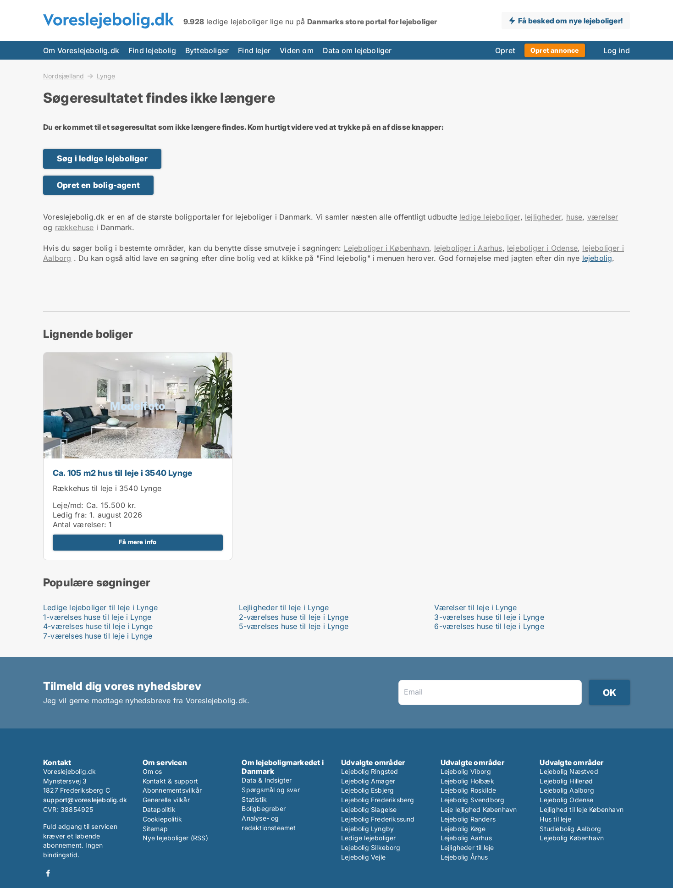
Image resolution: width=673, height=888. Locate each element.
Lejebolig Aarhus (466, 838)
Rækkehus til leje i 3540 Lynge (107, 488)
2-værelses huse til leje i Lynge (293, 617)
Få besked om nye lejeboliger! (570, 20)
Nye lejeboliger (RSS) (175, 838)
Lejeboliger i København (387, 248)
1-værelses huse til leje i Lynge (97, 617)
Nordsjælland (63, 75)
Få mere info (137, 542)
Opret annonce (554, 50)
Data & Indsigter (267, 780)
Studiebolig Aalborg (570, 829)
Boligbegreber (264, 808)
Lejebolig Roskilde (468, 790)
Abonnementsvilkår (172, 790)
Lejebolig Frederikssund (378, 819)
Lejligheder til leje (467, 847)
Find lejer (254, 50)
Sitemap (155, 829)
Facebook (48, 873)
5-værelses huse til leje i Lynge (293, 626)
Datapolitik (159, 809)
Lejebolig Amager (368, 781)
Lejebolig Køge (463, 829)
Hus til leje (555, 819)
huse (574, 216)
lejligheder (543, 216)
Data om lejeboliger (357, 50)
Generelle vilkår (166, 800)
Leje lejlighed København (479, 809)
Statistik (254, 799)
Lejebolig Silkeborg (370, 847)
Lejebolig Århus (464, 857)
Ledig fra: (70, 514)
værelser (602, 216)
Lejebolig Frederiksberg (377, 800)
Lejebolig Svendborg (473, 800)
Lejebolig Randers (468, 819)
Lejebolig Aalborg (567, 790)
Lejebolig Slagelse (369, 809)
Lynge (106, 76)
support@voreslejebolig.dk (85, 800)
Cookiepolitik (162, 819)
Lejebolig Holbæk (467, 781)
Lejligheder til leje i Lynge (284, 607)
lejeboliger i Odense (542, 248)
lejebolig (597, 258)
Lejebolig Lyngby (367, 829)
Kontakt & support (170, 781)
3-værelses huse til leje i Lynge (489, 617)
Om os (152, 771)
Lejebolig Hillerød (566, 781)
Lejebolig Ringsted (369, 771)
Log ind (616, 50)
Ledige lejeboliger (368, 838)
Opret (505, 50)
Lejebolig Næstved (569, 771)
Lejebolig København (572, 838)
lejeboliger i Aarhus (468, 248)
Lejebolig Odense (566, 800)
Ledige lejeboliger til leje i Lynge (100, 607)
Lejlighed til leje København (581, 809)
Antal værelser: (79, 524)
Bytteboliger (207, 50)
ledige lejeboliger (489, 216)
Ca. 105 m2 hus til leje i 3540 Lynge (122, 473)
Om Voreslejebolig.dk (81, 50)
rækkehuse (74, 227)
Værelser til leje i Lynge (475, 607)
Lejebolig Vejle (363, 857)
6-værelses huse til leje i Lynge (489, 626)
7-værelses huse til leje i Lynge (97, 635)
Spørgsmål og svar (270, 790)
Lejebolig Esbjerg (367, 790)
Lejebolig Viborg (466, 771)
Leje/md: (69, 505)
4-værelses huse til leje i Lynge (98, 626)
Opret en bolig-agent (98, 185)
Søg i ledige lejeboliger (102, 158)
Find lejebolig (152, 50)
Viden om (297, 50)
